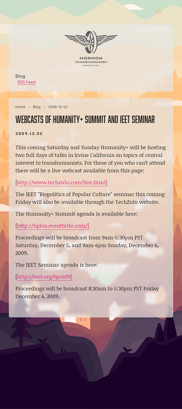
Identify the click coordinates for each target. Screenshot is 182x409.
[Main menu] (170, 12)
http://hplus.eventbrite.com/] (53, 225)
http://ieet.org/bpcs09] (44, 276)
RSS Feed (27, 82)
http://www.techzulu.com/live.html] (62, 182)
